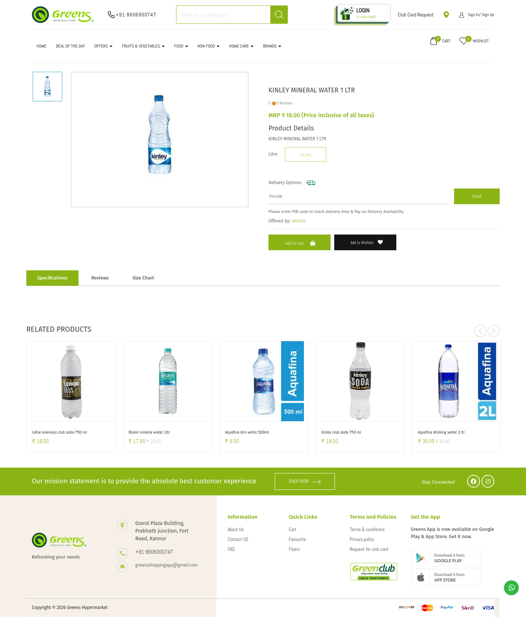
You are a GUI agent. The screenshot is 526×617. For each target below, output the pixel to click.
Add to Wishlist (367, 242)
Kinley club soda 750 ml (341, 432)
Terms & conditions (367, 529)
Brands (272, 46)
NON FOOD (209, 46)
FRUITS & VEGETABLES (143, 46)
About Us (236, 529)
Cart (293, 529)
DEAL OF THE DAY (70, 46)
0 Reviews (284, 103)
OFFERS (103, 46)
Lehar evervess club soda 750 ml (59, 432)
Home (41, 46)
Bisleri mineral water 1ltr (149, 432)
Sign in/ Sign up (476, 15)
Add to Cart (301, 243)
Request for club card (369, 549)
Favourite (297, 539)
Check (477, 196)
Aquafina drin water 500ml (247, 432)
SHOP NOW (305, 481)
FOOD (181, 46)
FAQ (231, 549)
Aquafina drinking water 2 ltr (441, 432)
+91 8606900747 (136, 14)
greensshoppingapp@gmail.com (166, 564)
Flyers (294, 549)
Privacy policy (362, 539)
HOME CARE (241, 46)
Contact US (238, 539)
